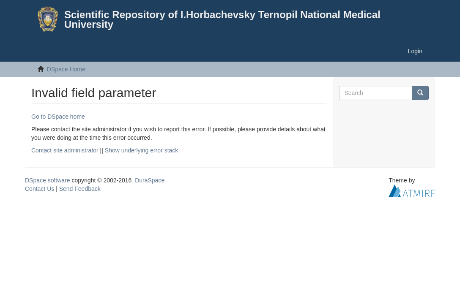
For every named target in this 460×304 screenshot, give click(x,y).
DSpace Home (66, 69)
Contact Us (39, 188)
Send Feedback (80, 188)
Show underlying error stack (141, 150)
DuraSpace (149, 180)
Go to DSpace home (58, 116)
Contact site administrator (65, 150)
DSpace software (47, 180)
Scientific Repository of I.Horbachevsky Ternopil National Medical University (222, 19)
